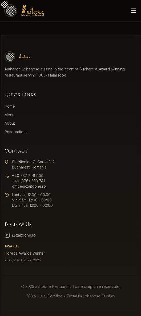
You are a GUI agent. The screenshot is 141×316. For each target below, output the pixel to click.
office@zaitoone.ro (29, 186)
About (10, 123)
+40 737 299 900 (27, 175)
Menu (9, 114)
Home (10, 106)
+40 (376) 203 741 (28, 181)
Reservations (16, 131)
